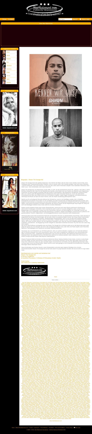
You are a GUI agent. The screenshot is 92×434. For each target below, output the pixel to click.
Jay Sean (56, 376)
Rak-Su (78, 397)
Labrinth (64, 401)
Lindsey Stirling (77, 347)
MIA (57, 364)
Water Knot (75, 324)
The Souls (74, 359)
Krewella (24, 319)
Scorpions (70, 295)
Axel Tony (61, 304)
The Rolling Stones (44, 351)
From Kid (52, 344)
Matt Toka (77, 303)
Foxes (71, 334)
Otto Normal (38, 330)
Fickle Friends (60, 368)
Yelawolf (64, 355)
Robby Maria (81, 339)
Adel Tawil (56, 401)
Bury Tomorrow (78, 387)
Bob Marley (29, 406)
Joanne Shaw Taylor (52, 400)
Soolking (81, 407)
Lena (36, 381)
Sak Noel (55, 291)
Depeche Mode (85, 369)
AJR (37, 378)
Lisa (22, 417)
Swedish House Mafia (50, 306)
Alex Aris (76, 385)
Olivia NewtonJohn (84, 294)
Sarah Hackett (29, 307)
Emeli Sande (67, 311)
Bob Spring (56, 351)
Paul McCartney (53, 410)
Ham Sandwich (40, 333)
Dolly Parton (56, 398)
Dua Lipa (78, 392)
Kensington (46, 315)
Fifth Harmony (82, 364)
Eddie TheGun (49, 313)
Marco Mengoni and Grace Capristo (53, 370)
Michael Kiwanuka (33, 402)
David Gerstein (77, 284)
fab (50, 383)
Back (55, 276)
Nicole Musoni (53, 315)
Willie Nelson (65, 386)
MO (40, 327)
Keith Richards (72, 356)
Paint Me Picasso (52, 327)
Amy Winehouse (86, 410)
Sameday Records (83, 371)
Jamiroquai (59, 369)
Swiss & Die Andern (47, 345)
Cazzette (88, 342)
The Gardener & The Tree (32, 376)
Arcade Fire (61, 374)
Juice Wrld (64, 404)
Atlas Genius (86, 320)
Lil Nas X (30, 401)
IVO (68, 329)
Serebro (49, 303)
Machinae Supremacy (76, 288)
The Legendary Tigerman (76, 348)
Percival (86, 323)
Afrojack (48, 300)
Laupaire (52, 351)
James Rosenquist (33, 295)
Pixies (65, 329)
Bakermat (87, 400)
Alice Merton (64, 390)
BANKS (81, 326)
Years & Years (42, 346)
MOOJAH (31, 286)
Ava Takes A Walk (53, 290)
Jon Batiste (47, 413)
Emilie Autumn (47, 317)
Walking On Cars (61, 400)
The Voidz (56, 384)
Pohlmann (23, 370)
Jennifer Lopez (79, 363)
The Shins (74, 378)
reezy (55, 414)
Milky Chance (79, 320)
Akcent (39, 300)
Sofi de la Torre (40, 334)
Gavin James (48, 381)
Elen (53, 402)
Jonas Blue (42, 359)
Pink (32, 379)
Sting (29, 367)
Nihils (74, 340)
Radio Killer (55, 304)
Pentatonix (43, 330)
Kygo (32, 359)
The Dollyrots (70, 312)
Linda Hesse (46, 311)
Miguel (47, 383)
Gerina (76, 297)
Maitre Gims (71, 384)
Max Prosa (87, 370)
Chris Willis (38, 293)
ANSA (64, 336)
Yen (60, 309)
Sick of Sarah (60, 289)
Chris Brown (86, 378)
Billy (41, 360)
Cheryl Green (63, 351)
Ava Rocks (48, 288)
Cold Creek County (25, 351)
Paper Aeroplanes (69, 327)
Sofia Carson (78, 415)
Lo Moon (81, 380)
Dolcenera (24, 309)
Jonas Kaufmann (39, 392)
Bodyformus (38, 407)
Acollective (46, 344)
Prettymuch (41, 380)
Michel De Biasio (53, 335)
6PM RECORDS (53, 415)
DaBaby (24, 408)
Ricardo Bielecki (30, 330)
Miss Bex (87, 339)
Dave (50, 369)
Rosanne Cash (75, 409)
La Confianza (55, 345)
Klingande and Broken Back (32, 393)
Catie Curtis (28, 293)
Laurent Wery (54, 303)
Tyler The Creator (71, 416)
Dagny (88, 405)
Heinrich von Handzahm (48, 319)
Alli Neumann (84, 414)
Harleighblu (57, 323)
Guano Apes (24, 292)
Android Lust (85, 297)
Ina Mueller (27, 283)
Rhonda (35, 344)
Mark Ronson (50, 395)
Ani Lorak (27, 290)
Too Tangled (79, 314)
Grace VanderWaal (41, 383)
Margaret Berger (85, 315)
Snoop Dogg (67, 387)
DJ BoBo (75, 360)
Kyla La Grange (61, 338)
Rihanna (87, 350)
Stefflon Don (36, 368)
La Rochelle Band (70, 336)
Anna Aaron (47, 329)
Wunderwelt (86, 375)
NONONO (44, 318)
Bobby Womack (62, 305)
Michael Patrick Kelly (53, 374)
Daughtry (31, 390)
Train (37, 374)
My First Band (67, 335)
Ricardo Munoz (50, 294)
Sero (35, 390)
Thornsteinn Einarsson (45, 367)
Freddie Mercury (34, 403)
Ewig (35, 355)
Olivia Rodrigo (61, 415)
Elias (39, 406)
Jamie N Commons (36, 341)
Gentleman (76, 405)
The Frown (85, 318)
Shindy (68, 401)
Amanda (32, 370)
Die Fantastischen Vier (33, 382)
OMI (82, 344)
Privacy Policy (69, 427)
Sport (8, 79)
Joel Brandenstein (65, 372)
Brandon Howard (60, 284)
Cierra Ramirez (85, 307)
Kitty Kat (33, 284)
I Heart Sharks (80, 329)
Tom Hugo (32, 297)
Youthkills (30, 315)
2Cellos (27, 392)
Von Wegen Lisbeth (48, 398)
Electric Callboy (54, 413)
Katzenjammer (25, 305)
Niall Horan (60, 403)
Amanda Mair (44, 302)
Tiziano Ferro (43, 405)
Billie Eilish (62, 398)
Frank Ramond (31, 292)
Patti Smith (23, 400)
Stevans (87, 352)
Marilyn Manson (71, 404)
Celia (77, 300)
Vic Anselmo (27, 291)
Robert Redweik (86, 348)
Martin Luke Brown (59, 349)
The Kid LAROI (68, 413)
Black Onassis (25, 323)
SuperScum (46, 349)
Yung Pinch (69, 396)
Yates (65, 358)
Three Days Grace (43, 382)
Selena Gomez (30, 355)
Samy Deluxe (40, 299)
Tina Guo (76, 391)
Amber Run (80, 335)
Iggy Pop (41, 403)
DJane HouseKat (67, 302)
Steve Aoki (80, 394)
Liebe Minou (86, 291)
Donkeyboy (50, 301)
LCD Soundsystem (26, 379)
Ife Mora (62, 323)
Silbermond (28, 363)
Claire (47, 316)
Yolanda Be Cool (82, 300)
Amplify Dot (63, 315)
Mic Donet (48, 305)
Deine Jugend (32, 296)
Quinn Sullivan (31, 372)
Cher (72, 323)
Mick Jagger (40, 412)
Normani (53, 397)
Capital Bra (39, 390)
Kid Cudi (47, 410)
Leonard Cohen (79, 381)
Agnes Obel (67, 323)
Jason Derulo (41, 410)
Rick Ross (69, 379)
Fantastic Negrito (42, 387)
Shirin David (81, 413)
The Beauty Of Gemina (73, 362)
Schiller (82, 357)
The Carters (30, 391)
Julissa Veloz (44, 301)
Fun (67, 305)
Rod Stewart (44, 357)
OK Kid (61, 387)
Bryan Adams (82, 352)
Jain (44, 375)
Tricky (78, 316)
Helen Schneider (56, 353)
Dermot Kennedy (69, 402)
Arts (8, 62)
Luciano (59, 414)
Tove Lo (63, 334)
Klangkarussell (74, 337)
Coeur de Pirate (83, 349)
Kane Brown (44, 400)
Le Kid (75, 313)
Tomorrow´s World (41, 316)
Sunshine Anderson (35, 288)
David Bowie (75, 398)
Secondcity (32, 336)
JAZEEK (49, 418)
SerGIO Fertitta (76, 341)
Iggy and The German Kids (51, 337)
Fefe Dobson (32, 325)
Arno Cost (35, 300)
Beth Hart (58, 306)
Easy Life (23, 406)
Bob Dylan (86, 398)
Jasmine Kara (67, 304)
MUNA (51, 401)
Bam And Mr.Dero (31, 340)
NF (71, 410)
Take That (40, 356)
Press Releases (44, 427)
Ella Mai (55, 409)
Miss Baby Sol (25, 296)
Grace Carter (33, 378)
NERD (73, 381)
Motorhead (24, 330)
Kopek (36, 340)
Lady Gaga (64, 365)
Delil (24, 393)
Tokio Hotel (63, 370)
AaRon (30, 360)
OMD (37, 380)
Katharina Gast (39, 292)
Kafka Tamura (55, 347)
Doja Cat (46, 331)
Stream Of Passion (66, 288)
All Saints (69, 359)
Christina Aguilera (28, 389)
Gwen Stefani (80, 356)
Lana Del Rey (42, 304)
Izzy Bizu (46, 364)
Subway (71, 290)
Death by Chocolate (51, 308)
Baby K (58, 315)
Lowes (80, 391)
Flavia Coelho (29, 312)
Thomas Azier (63, 312)
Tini (36, 410)
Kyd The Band (81, 400)
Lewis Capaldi (82, 405)
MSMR (87, 313)
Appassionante (72, 293)
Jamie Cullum (80, 322)
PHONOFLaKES (70, 315)
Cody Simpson (37, 324)
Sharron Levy (84, 341)
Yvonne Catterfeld (29, 324)
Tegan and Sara (36, 360)
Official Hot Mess (76, 302)
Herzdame (53, 329)
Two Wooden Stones (39, 329)
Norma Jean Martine (63, 364)
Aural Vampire (46, 292)
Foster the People (79, 336)
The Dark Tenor (56, 334)
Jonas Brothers (36, 401)
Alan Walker (35, 361)
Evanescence (64, 381)
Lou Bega (83, 289)
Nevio (59, 288)
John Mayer (38, 372)
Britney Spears (28, 362)
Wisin (58, 382)
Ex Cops (36, 345)
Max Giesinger (82, 331)
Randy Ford (65, 293)
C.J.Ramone (70, 344)
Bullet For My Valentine (60, 412)
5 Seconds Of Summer (31, 358)
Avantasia (74, 397)
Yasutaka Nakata (45, 369)
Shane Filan (66, 320)
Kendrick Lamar (65, 357)
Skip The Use (66, 308)
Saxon (32, 386)
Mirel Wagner (70, 339)
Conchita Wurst (49, 342)
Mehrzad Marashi (26, 333)
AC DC (82, 374)
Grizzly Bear (80, 378)
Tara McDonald (78, 301)
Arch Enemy (79, 379)
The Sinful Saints (65, 348)
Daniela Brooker (45, 296)
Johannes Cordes (67, 297)
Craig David (65, 383)
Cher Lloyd (43, 404)
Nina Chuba (75, 413)
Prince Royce (35, 387)
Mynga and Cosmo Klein (27, 344)
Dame (88, 331)
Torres (59, 348)
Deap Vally (59, 308)
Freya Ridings (25, 402)
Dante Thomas (53, 292)
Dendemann (58, 397)
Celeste (27, 405)
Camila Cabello (57, 373)
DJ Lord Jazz (28, 303)
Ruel (82, 386)
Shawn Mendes (57, 357)
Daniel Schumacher (67, 318)
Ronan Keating (80, 358)
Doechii (59, 417)
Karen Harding (31, 347)
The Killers (76, 407)
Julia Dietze (39, 289)
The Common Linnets (48, 355)
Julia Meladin (30, 416)
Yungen (32, 381)
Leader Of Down (46, 397)
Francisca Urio (25, 289)
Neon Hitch (61, 307)
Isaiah (47, 394)
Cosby (83, 338)
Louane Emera (63, 353)
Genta (35, 286)
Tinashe (29, 385)
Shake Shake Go (25, 348)
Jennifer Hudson (73, 372)
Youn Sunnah (55, 288)
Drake (50, 358)
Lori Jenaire (72, 289)
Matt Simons (82, 342)
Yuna (45, 303)
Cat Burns (40, 417)
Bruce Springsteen (45, 401)
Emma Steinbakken (68, 403)
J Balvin (31, 405)
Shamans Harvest (42, 376)
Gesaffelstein (81, 323)
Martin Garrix (66, 369)
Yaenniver (29, 413)
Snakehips (86, 386)
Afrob (55, 368)
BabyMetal (47, 416)
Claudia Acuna (32, 289)
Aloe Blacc (30, 326)
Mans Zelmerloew (49, 350)
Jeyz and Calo (70, 391)
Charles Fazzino (47, 297)
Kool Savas (49, 417)
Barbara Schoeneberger (38, 389)
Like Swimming (41, 326)
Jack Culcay (84, 284)
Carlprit (70, 325)
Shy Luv (54, 369)
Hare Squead (50, 376)
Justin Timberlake (57, 361)
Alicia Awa (27, 412)
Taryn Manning (77, 306)
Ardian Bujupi (41, 295)
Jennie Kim (86, 416)
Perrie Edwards (37, 416)
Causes (28, 394)
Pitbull (31, 364)
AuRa (55, 382)
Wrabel (70, 374)
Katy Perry (27, 356)
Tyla (33, 415)
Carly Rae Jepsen (45, 352)
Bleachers (24, 387)
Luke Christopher (82, 368)
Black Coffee (69, 360)
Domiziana (23, 414)
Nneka (40, 345)
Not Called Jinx (50, 285)
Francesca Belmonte (34, 350)
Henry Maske (45, 290)
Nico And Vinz (25, 341)
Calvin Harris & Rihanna (56, 362)
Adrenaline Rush (48, 339)
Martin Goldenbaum (33, 339)
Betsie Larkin (45, 293)
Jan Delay (51, 412)
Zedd (63, 395)
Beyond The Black (27, 346)
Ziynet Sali (79, 293)
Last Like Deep (25, 316)
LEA (69, 390)
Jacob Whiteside (25, 364)
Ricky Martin (54, 365)
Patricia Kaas (55, 324)
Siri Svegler (72, 320)
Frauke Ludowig (45, 283)
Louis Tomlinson (25, 378)
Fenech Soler (69, 338)
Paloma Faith (26, 328)
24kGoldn (46, 412)
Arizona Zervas (25, 407)
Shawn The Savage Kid (61, 326)
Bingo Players (73, 333)
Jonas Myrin (24, 315)
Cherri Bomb (84, 306)
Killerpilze (79, 359)
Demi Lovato (69, 355)
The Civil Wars (39, 319)
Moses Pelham (57, 379)
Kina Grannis (77, 334)
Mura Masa (57, 402)
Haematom (85, 381)
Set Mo (54, 358)
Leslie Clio (63, 306)
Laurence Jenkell (60, 301)
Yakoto (73, 291)
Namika (54, 352)
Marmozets (65, 331)
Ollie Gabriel (46, 360)
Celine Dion (87, 389)
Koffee (64, 396)
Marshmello (58, 390)
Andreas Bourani (85, 295)
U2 (51, 352)
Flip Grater (66, 333)
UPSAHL (29, 397)
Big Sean (38, 369)
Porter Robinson (41, 337)
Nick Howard (85, 308)
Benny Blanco (83, 402)
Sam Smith (59, 336)
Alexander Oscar (77, 403)
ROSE (81, 416)
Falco (26, 372)
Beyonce (65, 362)
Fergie (85, 362)
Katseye (44, 418)
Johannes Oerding (46, 362)
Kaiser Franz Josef (43, 374)
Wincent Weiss (38, 397)
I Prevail (67, 345)
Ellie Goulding (47, 348)
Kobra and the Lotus (69, 307)
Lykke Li (46, 389)
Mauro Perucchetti (84, 303)
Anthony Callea (30, 314)
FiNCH (35, 417)
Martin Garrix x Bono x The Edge (73, 412)
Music (8, 52)
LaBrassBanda (74, 368)
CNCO (78, 386)
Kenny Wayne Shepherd (58, 375)
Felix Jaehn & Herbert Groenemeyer (70, 361)
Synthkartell (33, 333)
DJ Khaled (31, 371)
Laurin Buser (73, 330)
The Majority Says (66, 337)
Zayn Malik (36, 359)
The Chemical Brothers (80, 367)
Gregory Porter (56, 320)
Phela (76, 350)
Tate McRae (46, 415)
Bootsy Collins (69, 380)
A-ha (34, 414)
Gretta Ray (75, 371)
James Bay (42, 353)
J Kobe (70, 331)
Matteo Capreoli (25, 353)
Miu (46, 308)
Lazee (80, 297)
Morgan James (54, 348)
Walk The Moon (31, 380)
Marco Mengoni (81, 313)
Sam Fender (76, 402)
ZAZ (34, 315)
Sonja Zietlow (33, 290)
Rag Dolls (57, 319)
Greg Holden (33, 351)
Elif (65, 407)
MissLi (44, 289)
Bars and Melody (85, 397)
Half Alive (52, 396)
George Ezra (82, 324)
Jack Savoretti (48, 314)
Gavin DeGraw (52, 364)
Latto (69, 414)
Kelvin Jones (77, 353)
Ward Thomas (69, 395)
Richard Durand (26, 308)
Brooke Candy (49, 363)
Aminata (72, 350)
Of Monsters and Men (34, 305)
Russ (46, 375)
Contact (31, 427)
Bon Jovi (39, 364)
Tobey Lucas (24, 352)
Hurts (38, 351)
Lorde (35, 316)
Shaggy (75, 400)
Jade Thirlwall (63, 416)
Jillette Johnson (25, 322)
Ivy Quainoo (34, 320)
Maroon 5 (59, 367)
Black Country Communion (79, 376)
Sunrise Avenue (35, 282)
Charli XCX (80, 337)
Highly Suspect (77, 370)
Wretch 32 (52, 341)
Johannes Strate (25, 299)
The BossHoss (59, 302)
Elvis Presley (69, 376)
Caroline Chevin (82, 311)
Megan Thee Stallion (30, 410)
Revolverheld (77, 382)
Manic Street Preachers (68, 385)
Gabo (89, 284)
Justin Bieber (36, 353)
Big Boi (66, 374)
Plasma (76, 335)
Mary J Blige (76, 355)
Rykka (71, 313)
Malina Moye (49, 291)
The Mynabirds (61, 303)
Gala (74, 325)
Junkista (64, 324)
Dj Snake (68, 410)
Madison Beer (68, 418)
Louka (80, 369)
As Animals (55, 338)
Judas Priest (59, 383)
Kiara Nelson (70, 407)
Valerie (27, 297)
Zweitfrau (43, 291)
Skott (46, 385)
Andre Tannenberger (42, 286)
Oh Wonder (36, 405)
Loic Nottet (41, 350)
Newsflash (51, 427)
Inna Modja (38, 296)
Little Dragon (57, 372)
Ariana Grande (46, 356)
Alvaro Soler (28, 415)
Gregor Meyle (60, 335)
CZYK (60, 401)
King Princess (57, 394)
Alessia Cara (48, 359)
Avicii (37, 304)
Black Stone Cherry (72, 358)
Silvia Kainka (27, 284)
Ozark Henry (49, 328)
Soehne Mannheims (54, 311)
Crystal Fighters (41, 320)
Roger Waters (65, 373)
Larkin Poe (24, 359)
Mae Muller (34, 406)
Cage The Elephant (66, 397)
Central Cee (29, 414)
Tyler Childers (87, 401)
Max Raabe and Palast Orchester (71, 342)
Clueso (84, 406)
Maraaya (47, 341)
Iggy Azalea (85, 312)
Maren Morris (82, 396)
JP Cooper (65, 406)
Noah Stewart (54, 305)
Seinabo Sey (50, 357)
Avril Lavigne (61, 393)
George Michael (63, 405)
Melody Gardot (30, 409)
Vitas (50, 283)
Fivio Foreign (61, 413)
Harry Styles (28, 373)
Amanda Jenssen (41, 313)
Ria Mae (54, 383)
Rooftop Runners (30, 329)
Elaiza (78, 330)
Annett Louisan (76, 282)
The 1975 (87, 358)
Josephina (75, 319)
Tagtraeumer (27, 349)
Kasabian (55, 371)
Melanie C (33, 369)
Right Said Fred (85, 299)
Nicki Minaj (85, 387)
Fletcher (39, 402)
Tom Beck (70, 282)
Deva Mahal (53, 386)
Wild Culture (74, 394)
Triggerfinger (42, 305)
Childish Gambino (79, 389)
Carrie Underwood (26, 398)
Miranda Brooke (42, 294)
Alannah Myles (48, 295)
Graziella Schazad (84, 345)
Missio (22, 401)
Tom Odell (35, 362)
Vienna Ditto (78, 325)
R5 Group (53, 326)
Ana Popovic (75, 318)
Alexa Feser (57, 344)
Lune (43, 416)
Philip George (35, 346)
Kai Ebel (65, 282)
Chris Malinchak (33, 337)
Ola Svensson (78, 308)
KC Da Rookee (50, 323)
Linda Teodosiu (61, 291)
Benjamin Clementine (71, 316)
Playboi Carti (82, 417)
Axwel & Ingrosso (43, 361)
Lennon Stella (61, 407)
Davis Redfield (77, 295)
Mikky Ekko (24, 326)
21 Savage (58, 386)
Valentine (24, 345)
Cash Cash (86, 329)
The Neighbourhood (63, 384)
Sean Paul (27, 403)
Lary (39, 339)
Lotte (44, 371)
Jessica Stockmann (66, 286)
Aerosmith (79, 410)
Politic (8, 72)
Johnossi (28, 319)
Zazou (49, 302)
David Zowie (87, 351)
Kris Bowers (85, 328)
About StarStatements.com (56, 420)
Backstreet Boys (58, 389)
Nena (23, 313)
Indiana (35, 334)
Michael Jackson (26, 381)
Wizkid (64, 376)
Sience (8, 75)
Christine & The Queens (40, 347)
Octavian (30, 395)
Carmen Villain (84, 316)
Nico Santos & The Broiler (47, 372)
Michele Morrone (61, 410)
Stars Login (77, 427)
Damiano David (60, 418)
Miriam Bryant (28, 306)
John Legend (71, 367)
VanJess (44, 390)
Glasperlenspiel (53, 296)
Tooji (55, 301)
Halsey (47, 404)
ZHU (36, 338)
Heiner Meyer (75, 283)
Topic (29, 359)
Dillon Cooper (30, 345)
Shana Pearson (82, 355)
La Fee (59, 290)
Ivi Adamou (59, 297)
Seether (61, 339)
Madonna (52, 349)
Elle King (37, 371)
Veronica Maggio (56, 295)
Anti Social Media (34, 348)
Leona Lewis (72, 357)
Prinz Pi (23, 376)
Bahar (55, 318)
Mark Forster (25, 360)
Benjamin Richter (58, 378)
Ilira (60, 392)
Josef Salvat (41, 344)
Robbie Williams (71, 365)
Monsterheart (77, 344)
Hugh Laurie (59, 322)
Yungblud (62, 402)
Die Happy (66, 328)
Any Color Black (54, 309)
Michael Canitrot (34, 308)
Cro (88, 408)
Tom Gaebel (56, 339)
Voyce (84, 391)
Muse (27, 325)
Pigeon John (49, 284)
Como (67, 314)
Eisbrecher (72, 300)
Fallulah (75, 327)
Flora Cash (63, 394)
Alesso (77, 349)
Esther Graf (50, 414)
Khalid (87, 376)
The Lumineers (57, 363)
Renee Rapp (71, 415)
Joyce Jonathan (26, 288)
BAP (80, 338)
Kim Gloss (53, 300)
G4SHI (51, 384)
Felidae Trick (31, 335)
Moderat (64, 360)
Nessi (54, 328)
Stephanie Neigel (32, 318)
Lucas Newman (52, 360)
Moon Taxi (24, 382)
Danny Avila (86, 394)
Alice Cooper (60, 340)
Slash (23, 286)
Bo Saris (26, 331)
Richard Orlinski (55, 314)
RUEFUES (75, 338)
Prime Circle (81, 319)
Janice (53, 381)
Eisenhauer (37, 336)
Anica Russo (32, 407)
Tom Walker (48, 380)
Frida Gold (55, 283)
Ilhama (56, 294)
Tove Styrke (81, 350)
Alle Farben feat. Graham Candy (36, 331)
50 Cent (75, 410)
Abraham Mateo (32, 383)
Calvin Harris (53, 346)
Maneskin (84, 412)
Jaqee (57, 312)
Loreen (70, 305)
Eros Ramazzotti (57, 355)
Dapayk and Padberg (46, 324)
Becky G (72, 387)
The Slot (78, 296)
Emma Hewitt (79, 304)
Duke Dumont (60, 333)
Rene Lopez (66, 289)
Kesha (40, 375)
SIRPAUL (84, 317)
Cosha (35, 391)
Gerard (23, 306)
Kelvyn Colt (63, 382)
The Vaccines (46, 384)
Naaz (77, 373)
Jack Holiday (26, 304)
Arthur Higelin (78, 307)
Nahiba (73, 303)
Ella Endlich (26, 336)
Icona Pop (61, 311)
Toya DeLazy (33, 313)
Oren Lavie (39, 384)
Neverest (38, 291)
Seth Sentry (30, 352)
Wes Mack (32, 323)
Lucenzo (43, 284)
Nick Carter (38, 284)
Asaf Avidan (35, 306)
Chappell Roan (71, 417)
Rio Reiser (24, 413)
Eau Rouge (37, 335)
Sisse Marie (37, 302)
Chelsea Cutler (44, 406)
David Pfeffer (86, 344)
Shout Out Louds (73, 383)
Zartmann (55, 417)
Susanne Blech (60, 327)
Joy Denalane (82, 283)
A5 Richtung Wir (75, 286)
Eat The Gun (52, 331)
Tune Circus (61, 345)
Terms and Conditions (60, 427)
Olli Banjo (44, 373)
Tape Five (73, 304)
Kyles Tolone (49, 371)
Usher (34, 364)
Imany (23, 293)
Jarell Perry (28, 320)
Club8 (61, 320)
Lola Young (64, 417)
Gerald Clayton (41, 322)
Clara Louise (25, 384)
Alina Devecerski (84, 309)
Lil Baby (40, 408)
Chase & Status (54, 356)
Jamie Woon (86, 292)
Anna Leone (49, 387)
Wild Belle (24, 314)
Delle (31, 361)
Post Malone (25, 390)
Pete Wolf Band (54, 380)
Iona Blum (75, 305)
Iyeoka (59, 337)
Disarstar (38, 414)
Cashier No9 (85, 286)
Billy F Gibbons (33, 412)
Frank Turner (74, 401)
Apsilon (52, 416)
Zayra (59, 296)
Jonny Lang (50, 379)
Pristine (58, 358)
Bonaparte (36, 294)
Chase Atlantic (82, 395)
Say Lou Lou (69, 324)
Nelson (61, 319)
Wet (43, 391)
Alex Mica (67, 299)
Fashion (9, 58)
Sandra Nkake (36, 312)
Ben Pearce (37, 323)
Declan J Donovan (82, 393)
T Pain (60, 376)
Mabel (88, 406)
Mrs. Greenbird (59, 341)
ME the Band (78, 315)
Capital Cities (49, 320)
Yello (80, 408)
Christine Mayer (42, 285)
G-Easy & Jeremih (71, 363)
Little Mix (59, 360)
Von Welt (24, 369)
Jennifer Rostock (35, 363)
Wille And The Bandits (34, 327)
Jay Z (23, 412)
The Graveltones (86, 325)
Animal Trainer (59, 329)
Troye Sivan (70, 353)
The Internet (63, 391)
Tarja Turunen (25, 295)
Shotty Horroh (68, 393)
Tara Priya (54, 289)
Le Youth (33, 319)
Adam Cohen (69, 340)
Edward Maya (50, 286)
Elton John (39, 358)
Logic (71, 400)
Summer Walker (85, 403)
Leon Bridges (56, 387)
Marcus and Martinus (85, 392)
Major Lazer (50, 368)
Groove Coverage (69, 284)
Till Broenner (66, 341)
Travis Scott (32, 392)
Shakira (33, 373)
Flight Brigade (86, 363)
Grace (42, 339)
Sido (31, 353)
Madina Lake (68, 292)
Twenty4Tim (64, 414)
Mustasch (47, 386)
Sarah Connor (61, 350)
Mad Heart (59, 318)
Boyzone (53, 325)
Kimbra (54, 284)
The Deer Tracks (39, 315)
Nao (26, 391)
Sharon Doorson (70, 306)
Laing (65, 339)
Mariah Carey (84, 382)
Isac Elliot (66, 325)
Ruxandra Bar (62, 294)
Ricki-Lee (87, 333)
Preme (73, 389)
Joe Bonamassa (30, 338)
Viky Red (32, 302)
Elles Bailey (29, 375)
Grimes (60, 313)
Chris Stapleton (43, 409)
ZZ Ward (81, 318)
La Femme (70, 326)
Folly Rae (51, 389)
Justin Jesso (47, 391)
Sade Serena (41, 314)
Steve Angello (49, 338)
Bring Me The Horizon (70, 392)
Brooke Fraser (61, 292)
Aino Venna (62, 314)
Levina (28, 370)
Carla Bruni (86, 380)
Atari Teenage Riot (28, 342)
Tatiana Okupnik (39, 297)
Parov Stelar (61, 299)
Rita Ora (68, 400)
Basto (53, 293)
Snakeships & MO (74, 369)
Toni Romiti (43, 395)
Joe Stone (67, 352)
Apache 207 (34, 408)
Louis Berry (64, 367)
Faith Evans (67, 349)
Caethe (73, 292)
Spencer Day (63, 285)
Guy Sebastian (41, 381)
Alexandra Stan (77, 290)
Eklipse (27, 317)
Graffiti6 (87, 305)
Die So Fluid (76, 326)
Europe (75, 346)
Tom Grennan (51, 378)
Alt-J (81, 312)
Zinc (72, 335)
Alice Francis (32, 304)
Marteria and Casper (55, 391)
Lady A (59, 317)
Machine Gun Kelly (47, 408)
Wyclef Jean (64, 344)
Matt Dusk (56, 285)
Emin (66, 346)
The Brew (48, 326)
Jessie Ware (41, 306)
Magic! (51, 393)
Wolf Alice (54, 418)
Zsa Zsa (77, 416)
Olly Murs (27, 313)
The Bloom (41, 370)
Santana (82, 334)
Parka (80, 328)
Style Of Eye (44, 327)
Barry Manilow (69, 285)
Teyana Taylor (61, 409)
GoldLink (42, 393)
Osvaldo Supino (60, 352)
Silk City (56, 393)
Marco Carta (66, 300)
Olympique (70, 346)
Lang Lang (37, 409)
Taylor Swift (67, 350)
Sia (42, 364)
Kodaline (31, 316)
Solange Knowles (35, 367)
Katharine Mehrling (27, 285)
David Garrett (84, 353)
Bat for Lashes (81, 305)
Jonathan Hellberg (37, 396)
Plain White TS (64, 295)
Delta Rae (69, 351)
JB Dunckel (77, 384)
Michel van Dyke (44, 335)
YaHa (73, 297)
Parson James (51, 385)
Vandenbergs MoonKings (40, 328)
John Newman (84, 330)
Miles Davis (81, 398)
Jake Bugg (29, 309)
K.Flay (45, 403)
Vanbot (70, 319)
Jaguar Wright (85, 293)
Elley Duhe (46, 393)
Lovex (66, 301)
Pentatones (49, 347)
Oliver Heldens (41, 338)
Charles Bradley (59, 325)
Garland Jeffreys (33, 322)
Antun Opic (43, 323)
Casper (50, 375)
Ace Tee (84, 379)
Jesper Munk (55, 317)
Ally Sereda (41, 308)
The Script (63, 379)
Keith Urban (74, 322)
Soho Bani (26, 417)
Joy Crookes (35, 413)
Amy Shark (68, 389)
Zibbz (36, 314)
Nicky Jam (42, 386)
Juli (64, 340)
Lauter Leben (52, 312)
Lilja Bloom (30, 334)
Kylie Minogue (35, 385)
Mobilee (44, 300)
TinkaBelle (72, 308)
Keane (49, 402)
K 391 (63, 389)
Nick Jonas (35, 375)
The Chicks (84, 408)
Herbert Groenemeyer (64, 356)
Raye (66, 415)
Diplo (26, 401)
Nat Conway (50, 382)
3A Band (71, 328)
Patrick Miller (49, 304)
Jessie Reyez (79, 406)
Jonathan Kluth (59, 328)
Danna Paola (55, 408)
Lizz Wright (72, 352)
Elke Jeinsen (61, 283)
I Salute (85, 385)
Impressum (36, 427)
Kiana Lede (52, 404)
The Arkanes (57, 330)
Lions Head (80, 351)
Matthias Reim (25, 371)
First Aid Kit (75, 380)
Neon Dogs (55, 313)
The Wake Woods (86, 383)
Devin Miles (83, 282)
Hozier (30, 341)
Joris (72, 390)
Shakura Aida (35, 285)
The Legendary (43, 368)
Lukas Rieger (28, 365)
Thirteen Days (37, 352)
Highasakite (24, 334)
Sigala (28, 369)
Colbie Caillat (42, 342)
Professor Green (58, 395)
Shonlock (49, 289)
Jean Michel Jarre (48, 392)
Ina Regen (74, 393)
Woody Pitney (44, 336)
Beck (40, 365)
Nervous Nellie (42, 340)
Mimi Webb (41, 413)
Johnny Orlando (53, 407)
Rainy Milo (41, 309)
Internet (9, 82)
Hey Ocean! (47, 325)
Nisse (62, 358)
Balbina (81, 373)
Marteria (86, 327)
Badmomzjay (87, 407)
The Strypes (50, 318)
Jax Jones (50, 409)
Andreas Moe (34, 349)
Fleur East (63, 359)
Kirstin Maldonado (31, 374)
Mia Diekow (39, 311)
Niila (77, 352)
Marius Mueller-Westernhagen (28, 404)
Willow (88, 412)
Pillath (65, 368)
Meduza (38, 404)
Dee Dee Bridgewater (51, 340)
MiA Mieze (73, 349)
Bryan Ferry (55, 307)
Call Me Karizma (37, 395)
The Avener (36, 342)
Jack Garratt (30, 357)
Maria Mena (61, 408)
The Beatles (50, 403)
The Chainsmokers (56, 359)
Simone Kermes (85, 290)
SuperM (55, 403)
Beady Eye (37, 400)
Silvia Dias (39, 290)
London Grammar (66, 322)
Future (41, 371)
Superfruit (24, 375)
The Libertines (37, 357)
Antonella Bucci (68, 283)
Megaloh (39, 318)
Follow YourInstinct (44, 312)
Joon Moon (44, 379)
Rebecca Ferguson (46, 365)
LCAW (36, 370)
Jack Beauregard (75, 294)
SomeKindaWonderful (75, 345)
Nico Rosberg (59, 282)
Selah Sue (33, 291)
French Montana (76, 375)
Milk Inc (71, 299)
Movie (8, 55)
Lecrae (26, 383)
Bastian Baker (74, 311)
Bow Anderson (68, 408)
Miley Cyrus (38, 373)
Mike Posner (43, 363)
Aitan (50, 293)
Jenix (27, 327)
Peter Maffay (70, 370)
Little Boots (85, 304)
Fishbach (81, 385)
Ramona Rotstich (32, 311)
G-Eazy (87, 338)
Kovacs (75, 339)
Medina (28, 302)
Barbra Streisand (41, 394)
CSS (65, 316)
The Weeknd (48, 353)
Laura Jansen (85, 288)
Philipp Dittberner (67, 378)
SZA (82, 375)
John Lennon (75, 408)
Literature (9, 65)
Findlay (85, 356)
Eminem (79, 383)
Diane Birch (24, 294)
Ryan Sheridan (65, 317)
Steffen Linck (25, 335)
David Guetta (81, 327)
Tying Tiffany (72, 296)
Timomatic (68, 303)
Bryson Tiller (62, 380)
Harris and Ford (24, 300)
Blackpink (24, 409)
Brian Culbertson (77, 285)
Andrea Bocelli (34, 356)
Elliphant (66, 319)
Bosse (33, 397)
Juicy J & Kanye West (81, 365)
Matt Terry (28, 386)
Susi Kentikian (58, 385)
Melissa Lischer (80, 333)
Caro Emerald (49, 307)
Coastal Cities (72, 314)
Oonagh (31, 328)
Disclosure (74, 351)
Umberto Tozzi (65, 290)
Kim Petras (73, 414)
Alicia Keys (50, 361)
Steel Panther (73, 329)
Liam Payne (70, 405)
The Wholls (41, 385)
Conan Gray (80, 401)
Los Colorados (54, 299)
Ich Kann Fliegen (36, 301)
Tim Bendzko (33, 299)
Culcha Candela (68, 375)
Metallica (59, 365)
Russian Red (25, 339)
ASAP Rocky (25, 395)
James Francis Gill (80, 340)
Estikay (88, 368)
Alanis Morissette (31, 400)
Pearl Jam (29, 408)
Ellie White (54, 297)
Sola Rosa (30, 294)
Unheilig (87, 340)
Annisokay (63, 363)
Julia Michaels (68, 409)
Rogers (73, 379)
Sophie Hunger (50, 330)
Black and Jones (76, 309)
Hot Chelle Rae (78, 317)
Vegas (43, 341)
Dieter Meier (76, 331)
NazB (71, 341)
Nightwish (40, 348)
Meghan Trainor (81, 360)
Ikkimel (31, 417)
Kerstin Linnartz (58, 286)
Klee (23, 291)
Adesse (39, 391)
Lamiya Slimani (82, 361)
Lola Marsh (58, 404)
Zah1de (77, 417)
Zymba (44, 417)
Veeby (23, 324)
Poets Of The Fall (29, 368)
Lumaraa (78, 357)
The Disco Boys (77, 299)
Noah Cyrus (80, 372)
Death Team (65, 347)
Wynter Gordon (46, 299)
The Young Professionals (39, 307)
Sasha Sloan (75, 395)
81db (27, 286)
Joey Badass (69, 371)
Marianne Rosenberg (36, 283)
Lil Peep (51, 394)
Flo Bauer (35, 326)
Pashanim (57, 416)
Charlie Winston (60, 346)
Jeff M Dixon (47, 309)
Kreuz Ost (86, 322)
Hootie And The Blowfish (81, 404)
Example (67, 334)
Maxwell (69, 394)
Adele (27, 361)
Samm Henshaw (51, 390)
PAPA (60, 324)
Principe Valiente (65, 296)
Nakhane (37, 386)
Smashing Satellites (58, 342)
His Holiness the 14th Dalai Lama (47, 282)
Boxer (61, 347)
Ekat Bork (87, 334)
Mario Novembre (33, 384)
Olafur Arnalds (66, 313)
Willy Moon (71, 301)
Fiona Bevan (47, 333)
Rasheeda (83, 296)
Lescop (47, 322)
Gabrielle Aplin (86, 314)
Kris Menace (35, 309)
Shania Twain (44, 414)
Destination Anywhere (66, 309)
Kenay (82, 370)
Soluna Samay (59, 300)
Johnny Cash (68, 398)
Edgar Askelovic (35, 303)
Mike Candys (83, 302)
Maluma (29, 387)
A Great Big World (52, 336)
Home (13, 427)
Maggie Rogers (58, 396)
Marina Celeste (79, 291)
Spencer (24, 340)
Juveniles (72, 317)
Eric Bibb (76, 328)
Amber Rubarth (58, 293)
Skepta (83, 415)
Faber (59, 371)
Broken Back (75, 396)
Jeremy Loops (83, 409)
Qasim (75, 323)
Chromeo (78, 289)
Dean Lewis (40, 398)
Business (9, 69)
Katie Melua (53, 367)
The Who (57, 405)
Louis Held (44, 402)
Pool (22, 349)
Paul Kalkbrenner (72, 386)
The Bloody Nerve (40, 325)
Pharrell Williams (76, 374)
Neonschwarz (81, 346)
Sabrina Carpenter (39, 415)
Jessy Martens (37, 379)
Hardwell (48, 346)
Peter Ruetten (68, 291)
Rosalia (78, 414)
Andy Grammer (79, 292)
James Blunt (52, 322)
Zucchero (81, 362)
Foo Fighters (50, 373)
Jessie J (52, 316)
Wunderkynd (40, 349)
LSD (63, 392)
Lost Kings (58, 381)
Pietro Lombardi (72, 406)
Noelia (30, 300)
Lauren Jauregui (45, 396)
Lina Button (68, 294)
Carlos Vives (41, 317)
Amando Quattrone (65, 330)
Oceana (53, 302)
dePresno (87, 374)
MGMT (69, 381)
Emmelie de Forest (58, 316)
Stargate (63, 371)
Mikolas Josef (34, 394)
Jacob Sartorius (70, 382)
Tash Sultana (56, 392)
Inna (81, 286)
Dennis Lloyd (34, 398)
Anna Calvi (86, 335)
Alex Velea (42, 288)
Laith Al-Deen (72, 364)
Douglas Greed (59, 331)
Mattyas (34, 293)
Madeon (71, 347)
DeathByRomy (52, 406)
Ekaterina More (85, 285)
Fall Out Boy (45, 358)
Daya (77, 364)
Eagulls (39, 362)
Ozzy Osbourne (45, 407)
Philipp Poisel (35, 365)
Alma (69, 368)
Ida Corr (84, 301)
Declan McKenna (43, 378)
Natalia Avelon (72, 373)
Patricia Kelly (59, 406)
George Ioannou (48, 334)
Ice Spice (87, 413)
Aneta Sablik (53, 333)
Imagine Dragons (85, 347)
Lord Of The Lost (28, 301)
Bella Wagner (77, 312)
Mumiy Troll (40, 355)
